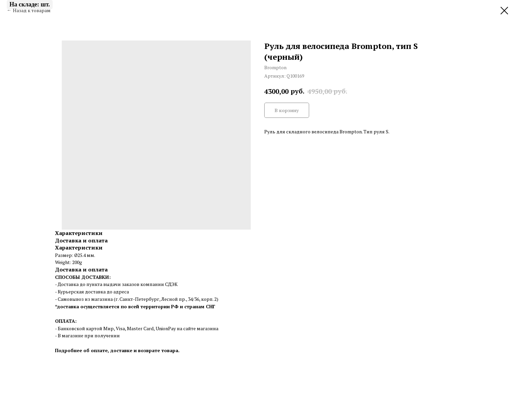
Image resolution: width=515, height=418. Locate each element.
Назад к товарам (32, 10)
